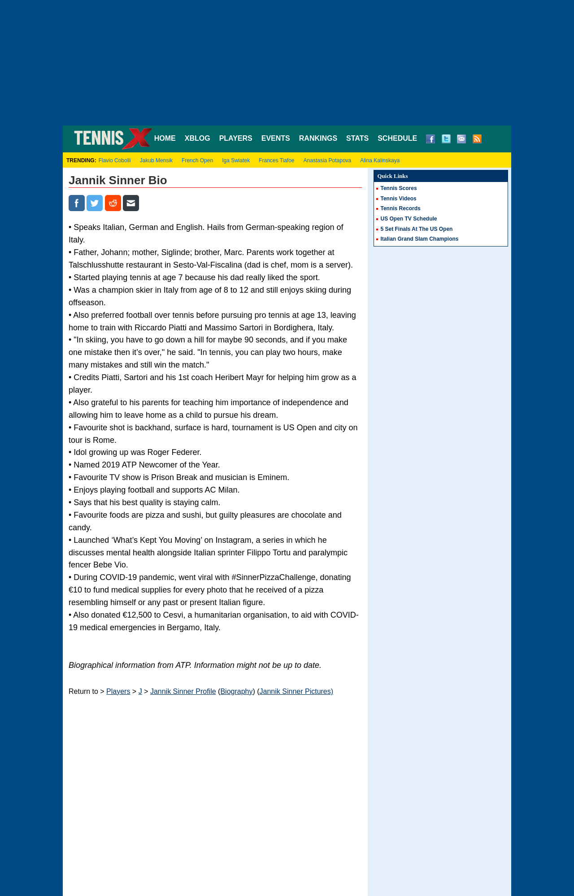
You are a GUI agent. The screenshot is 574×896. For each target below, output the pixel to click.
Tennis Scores (399, 188)
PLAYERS (235, 138)
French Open (197, 160)
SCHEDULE (397, 138)
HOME (165, 138)
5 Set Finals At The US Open (417, 229)
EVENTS (275, 138)
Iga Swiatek (236, 160)
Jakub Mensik (156, 160)
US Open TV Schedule (409, 219)
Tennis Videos (399, 198)
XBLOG (197, 138)
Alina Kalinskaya (380, 160)
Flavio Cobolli (115, 160)
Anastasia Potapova (328, 160)
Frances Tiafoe (276, 160)
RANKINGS (318, 138)
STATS (357, 138)
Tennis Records (401, 208)
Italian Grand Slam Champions (420, 239)
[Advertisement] (287, 63)
